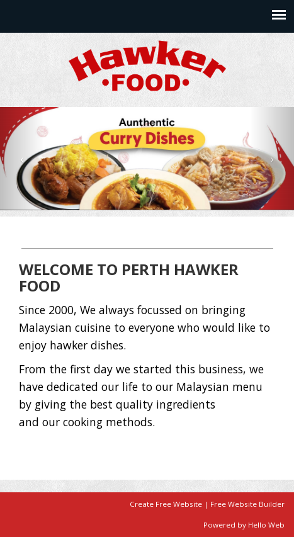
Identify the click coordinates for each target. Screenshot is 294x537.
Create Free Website (166, 504)
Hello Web (266, 524)
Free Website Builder (247, 504)
